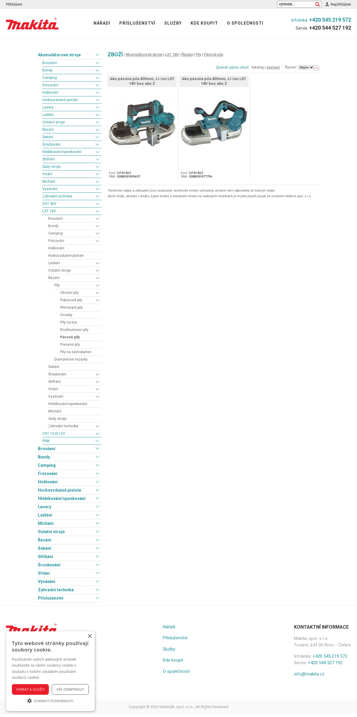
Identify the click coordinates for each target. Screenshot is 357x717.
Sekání (47, 137)
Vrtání (47, 174)
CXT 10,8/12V (53, 433)
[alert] (50, 671)
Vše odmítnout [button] (70, 689)
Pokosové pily (71, 300)
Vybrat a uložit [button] (30, 689)
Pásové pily (70, 337)
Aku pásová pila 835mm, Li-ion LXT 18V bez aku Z (142, 81)
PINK (46, 441)
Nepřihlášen (341, 4)
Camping (49, 78)
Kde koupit (204, 23)
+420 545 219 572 (330, 20)
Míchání (48, 181)
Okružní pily (69, 293)
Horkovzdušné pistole (60, 100)
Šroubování (51, 144)
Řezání (48, 130)
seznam (273, 67)
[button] (50, 701)
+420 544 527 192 (330, 28)
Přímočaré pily (71, 307)
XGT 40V (49, 204)
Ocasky (66, 315)
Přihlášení (14, 4)
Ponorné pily (70, 344)
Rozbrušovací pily (74, 330)
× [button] (89, 636)
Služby (173, 23)
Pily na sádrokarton (75, 352)
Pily (57, 285)
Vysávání (49, 189)
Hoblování (50, 92)
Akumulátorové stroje (59, 54)
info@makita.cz (309, 674)
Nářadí (102, 23)
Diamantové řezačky (71, 359)
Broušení (49, 63)
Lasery (47, 107)
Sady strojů (51, 167)
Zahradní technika (57, 196)
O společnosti (245, 23)
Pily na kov (68, 322)
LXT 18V (49, 211)
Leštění (48, 115)
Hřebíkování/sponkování (61, 152)
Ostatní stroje (53, 122)
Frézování (50, 85)
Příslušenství (137, 23)
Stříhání (48, 159)
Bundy (47, 70)
